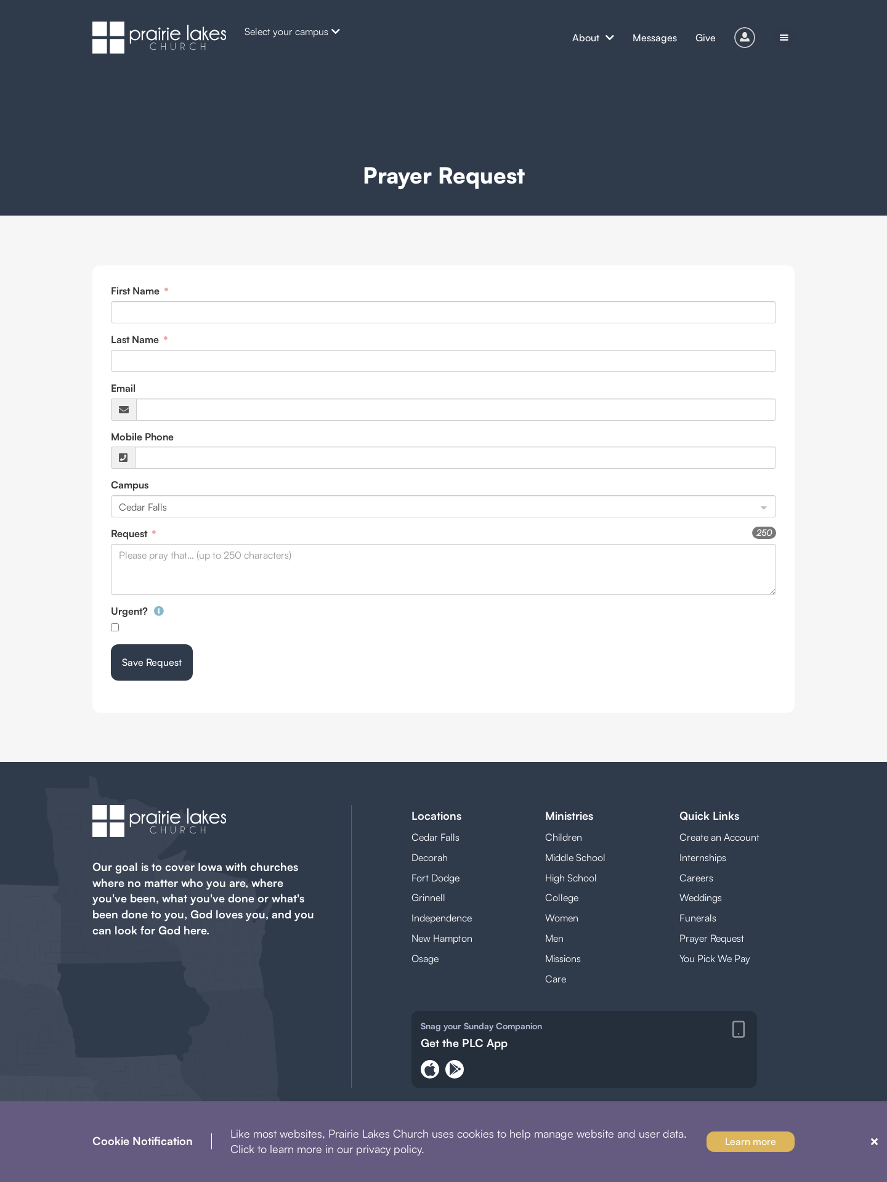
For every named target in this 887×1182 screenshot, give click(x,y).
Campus (129, 485)
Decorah (429, 857)
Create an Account (719, 837)
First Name (136, 291)
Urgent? (137, 611)
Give (705, 37)
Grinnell (428, 897)
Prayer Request (711, 938)
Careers (696, 878)
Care (555, 979)
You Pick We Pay (714, 958)
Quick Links (709, 815)
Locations (436, 815)
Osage (425, 958)
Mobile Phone (142, 437)
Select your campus (292, 31)
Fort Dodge (435, 878)
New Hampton (441, 938)
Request (130, 533)
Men (554, 938)
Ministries (569, 815)
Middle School (575, 857)
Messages (655, 37)
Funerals (697, 918)
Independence (441, 918)
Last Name (136, 339)
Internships (702, 857)
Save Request (152, 662)
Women (561, 918)
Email (123, 388)
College (561, 897)
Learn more (750, 1141)
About (593, 37)
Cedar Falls (435, 837)
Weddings (700, 897)
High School (571, 878)
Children (563, 837)
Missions (563, 958)
